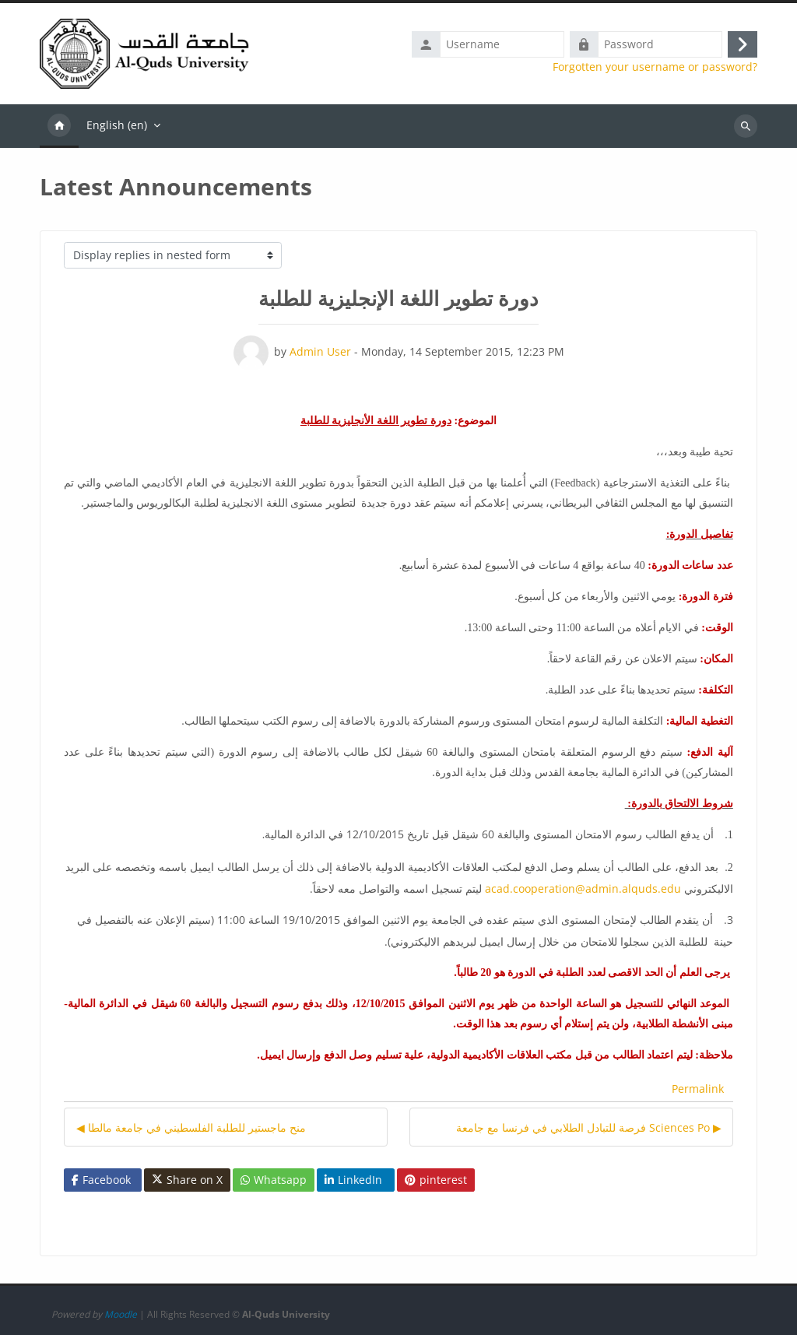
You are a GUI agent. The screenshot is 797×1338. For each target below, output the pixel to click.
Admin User (320, 354)
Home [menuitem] (59, 129)
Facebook (101, 1182)
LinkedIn (353, 1182)
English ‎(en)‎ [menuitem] (116, 128)
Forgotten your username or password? (655, 68)
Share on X (187, 1183)
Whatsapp (274, 1182)
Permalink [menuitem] (698, 1092)
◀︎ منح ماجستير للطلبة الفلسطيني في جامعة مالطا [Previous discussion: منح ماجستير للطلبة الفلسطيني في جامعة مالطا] (191, 1130)
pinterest (436, 1182)
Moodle (120, 1317)
